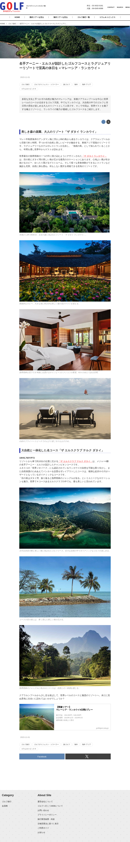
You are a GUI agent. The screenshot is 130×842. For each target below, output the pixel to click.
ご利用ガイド (43, 828)
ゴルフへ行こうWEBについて (50, 806)
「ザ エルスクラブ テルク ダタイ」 (75, 461)
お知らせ (41, 832)
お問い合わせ (43, 810)
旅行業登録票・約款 (46, 819)
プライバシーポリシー (47, 815)
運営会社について (45, 802)
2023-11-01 (25, 77)
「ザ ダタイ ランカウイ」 (94, 156)
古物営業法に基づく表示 (48, 824)
